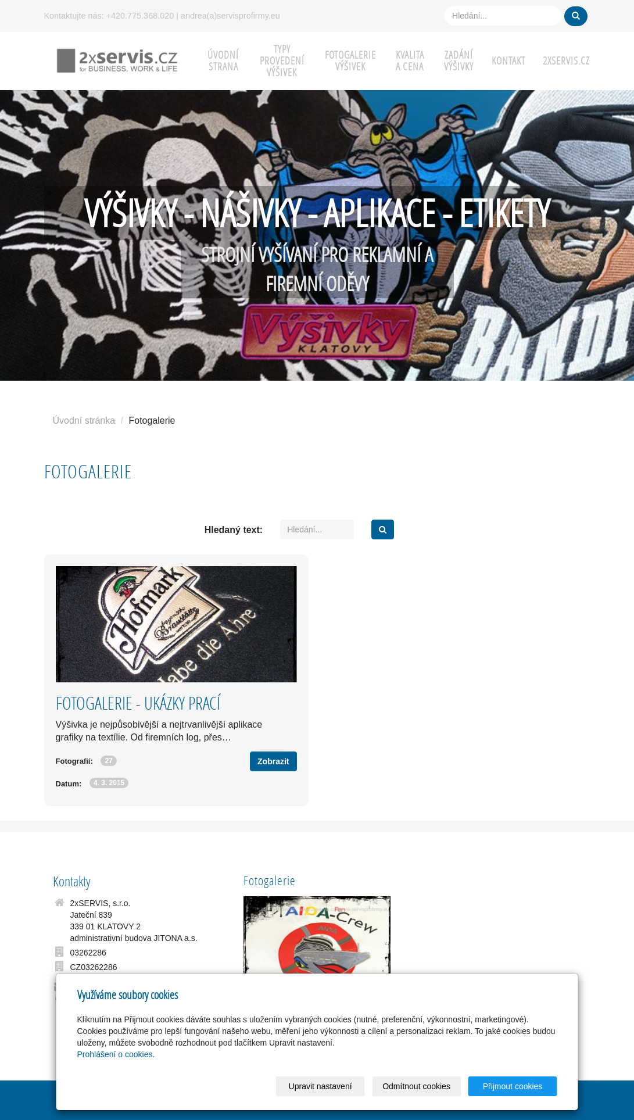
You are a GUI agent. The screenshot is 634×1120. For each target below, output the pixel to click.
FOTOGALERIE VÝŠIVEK (350, 60)
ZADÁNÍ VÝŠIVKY (459, 60)
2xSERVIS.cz (566, 60)
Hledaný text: (234, 530)
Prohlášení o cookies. (116, 1054)
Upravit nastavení (320, 1086)
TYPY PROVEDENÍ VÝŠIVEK (282, 60)
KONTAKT (508, 60)
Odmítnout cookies (416, 1086)
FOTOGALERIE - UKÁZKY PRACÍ (138, 703)
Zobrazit (273, 761)
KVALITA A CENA (410, 60)
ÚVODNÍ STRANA (223, 60)
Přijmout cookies (513, 1086)
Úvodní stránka (84, 420)
